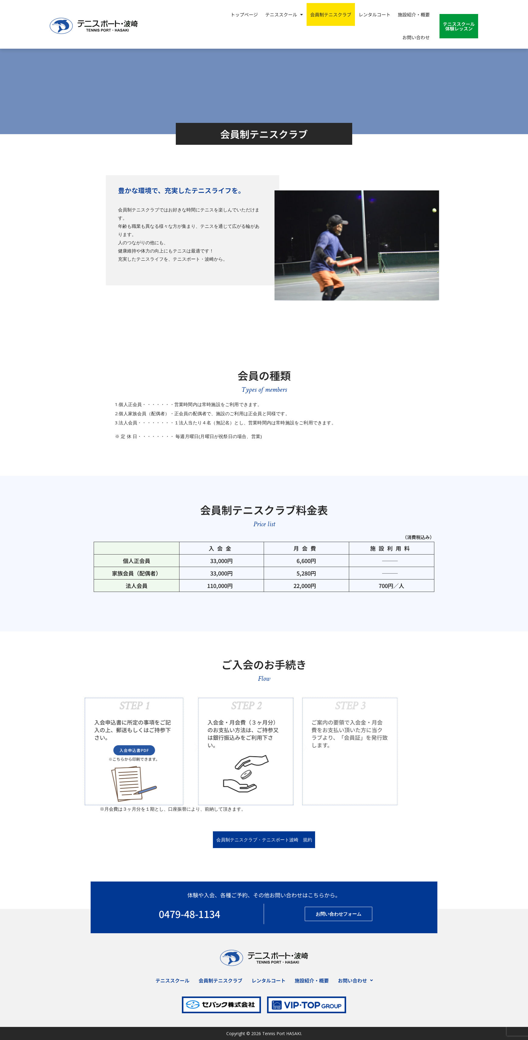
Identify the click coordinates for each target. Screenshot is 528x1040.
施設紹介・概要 (414, 14)
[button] (284, 14)
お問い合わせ (416, 37)
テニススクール (284, 14)
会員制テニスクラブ (330, 14)
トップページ (244, 14)
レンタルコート (375, 14)
